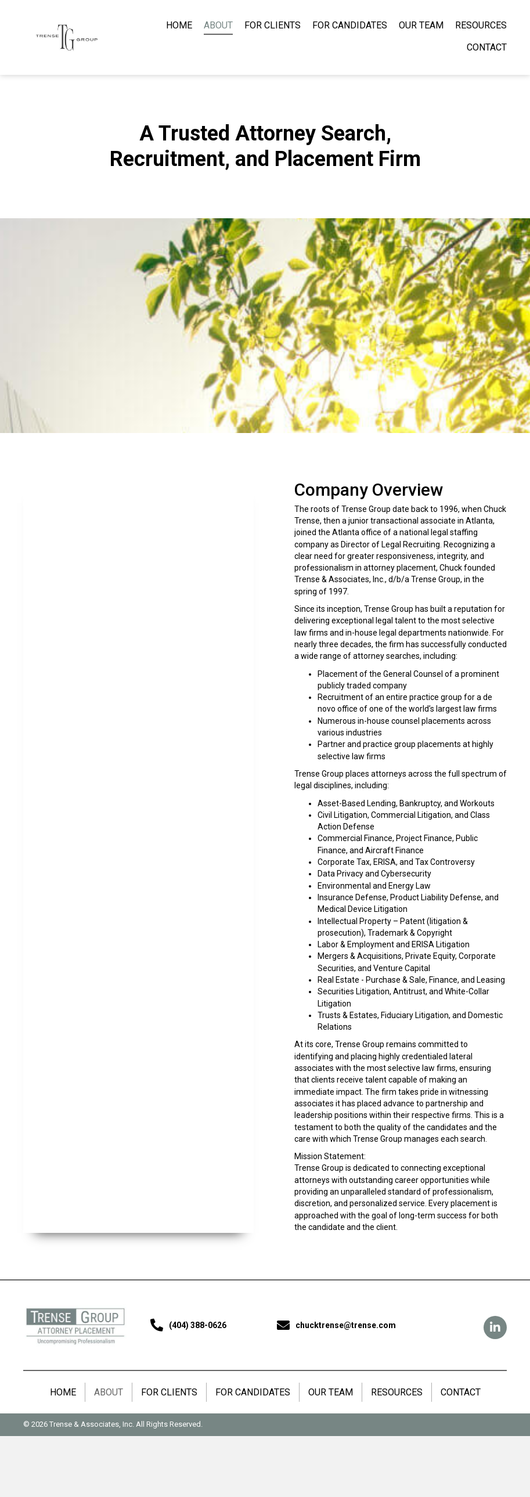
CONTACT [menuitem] (461, 1392)
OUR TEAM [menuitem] (330, 1392)
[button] (495, 1327)
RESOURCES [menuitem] (397, 1392)
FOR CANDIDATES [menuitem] (252, 1392)
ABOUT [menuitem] (108, 1392)
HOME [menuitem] (63, 1392)
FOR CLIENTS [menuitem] (169, 1392)
